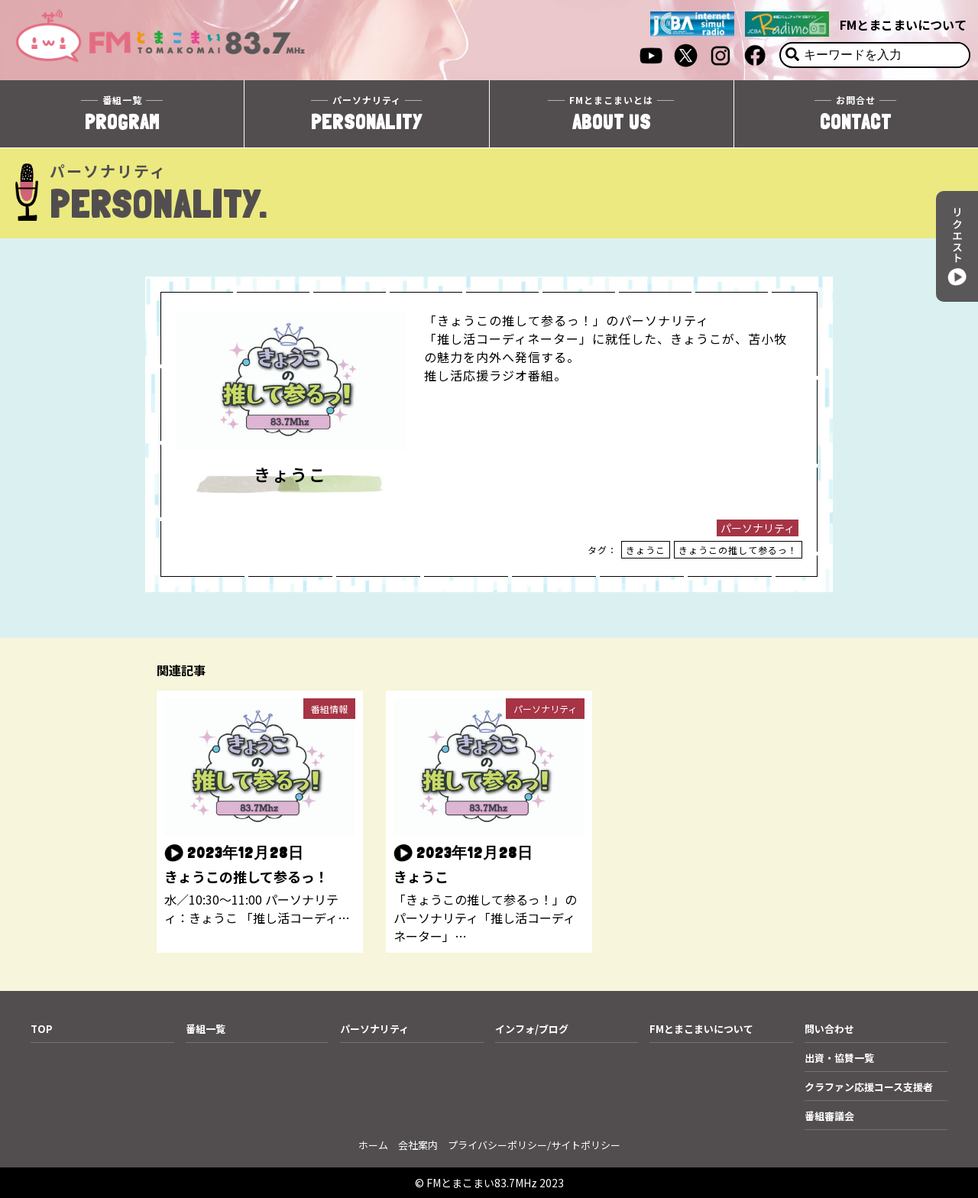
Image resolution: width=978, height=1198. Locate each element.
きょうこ (645, 549)
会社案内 (418, 1145)
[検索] (792, 55)
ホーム (373, 1145)
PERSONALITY (366, 113)
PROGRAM (122, 113)
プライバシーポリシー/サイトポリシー (534, 1145)
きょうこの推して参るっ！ (738, 549)
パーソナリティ (758, 528)
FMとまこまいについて (903, 24)
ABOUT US (611, 113)
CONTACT (856, 113)
